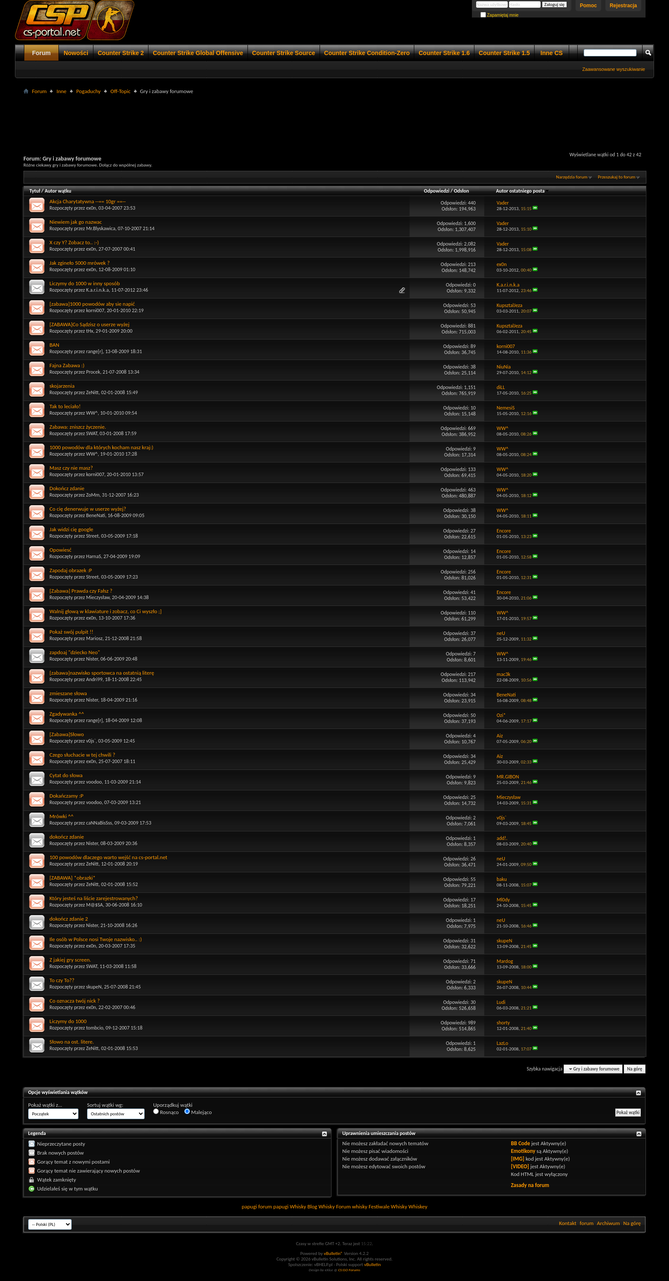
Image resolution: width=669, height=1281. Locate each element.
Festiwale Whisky (388, 1206)
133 (472, 469)
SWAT (91, 433)
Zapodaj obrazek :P (70, 570)
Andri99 (94, 679)
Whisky (298, 1206)
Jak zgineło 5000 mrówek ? (79, 263)
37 (473, 633)
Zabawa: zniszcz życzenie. (77, 427)
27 (473, 531)
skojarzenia (62, 386)
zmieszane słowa (68, 693)
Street (92, 536)
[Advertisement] (334, 116)
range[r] (94, 351)
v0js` (91, 741)
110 (472, 613)
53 (473, 305)
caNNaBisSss (99, 823)
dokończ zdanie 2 (68, 918)
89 (473, 346)
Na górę (635, 1069)
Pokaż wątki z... (45, 1105)
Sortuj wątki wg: (105, 1105)
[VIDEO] (520, 1166)
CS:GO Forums (349, 1269)
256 (472, 572)
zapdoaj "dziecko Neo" (74, 652)
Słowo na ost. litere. (71, 1041)
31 (473, 941)
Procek (93, 372)
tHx (89, 331)
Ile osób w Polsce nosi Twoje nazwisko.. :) (95, 939)
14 (473, 551)
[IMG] (517, 1158)
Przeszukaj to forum (616, 177)
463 (472, 490)
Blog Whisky (320, 1206)
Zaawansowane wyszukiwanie (613, 69)
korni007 (95, 310)
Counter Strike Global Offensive (198, 53)
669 (472, 428)
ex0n (91, 208)
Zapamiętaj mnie (499, 15)
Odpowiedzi (437, 191)
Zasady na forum (530, 1185)
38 (473, 367)
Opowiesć (60, 550)
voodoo (94, 782)
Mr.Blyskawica (101, 228)
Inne (61, 91)
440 (472, 203)
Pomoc (588, 6)
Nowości (76, 53)
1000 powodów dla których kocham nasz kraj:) (101, 447)
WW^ (92, 413)
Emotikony (523, 1151)
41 (473, 592)
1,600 (470, 223)
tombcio (94, 1028)
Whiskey (417, 1206)
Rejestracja (623, 6)
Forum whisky (351, 1206)
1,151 (470, 387)
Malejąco (198, 1111)
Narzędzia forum (572, 177)
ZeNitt (92, 392)
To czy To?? (61, 980)
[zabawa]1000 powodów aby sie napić (92, 304)
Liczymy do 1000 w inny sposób (84, 283)
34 (473, 695)
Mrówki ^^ (61, 816)
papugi (249, 1206)
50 (473, 715)
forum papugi (273, 1206)
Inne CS (552, 53)
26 (473, 859)
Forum (41, 53)
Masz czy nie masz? (71, 468)
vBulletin (372, 1264)
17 (473, 900)
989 (472, 1023)
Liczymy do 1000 (68, 1021)
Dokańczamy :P (66, 796)
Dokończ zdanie (66, 488)
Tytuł (34, 191)
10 (473, 408)
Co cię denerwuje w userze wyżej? (87, 509)
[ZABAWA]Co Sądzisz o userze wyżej (89, 324)
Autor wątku (58, 191)
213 (472, 264)
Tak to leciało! (65, 406)
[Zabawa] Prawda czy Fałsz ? (80, 591)
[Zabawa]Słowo (66, 734)
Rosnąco (166, 1111)
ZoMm (93, 495)
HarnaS (93, 556)
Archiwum (608, 1223)
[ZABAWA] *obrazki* (72, 877)
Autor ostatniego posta (523, 191)
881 (472, 326)
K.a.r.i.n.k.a (97, 290)
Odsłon (461, 191)
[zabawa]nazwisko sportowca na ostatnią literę (101, 673)
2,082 (470, 244)
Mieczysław (98, 597)
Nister (92, 659)
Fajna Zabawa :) (66, 365)
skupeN (94, 987)
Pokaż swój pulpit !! (71, 632)
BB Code (520, 1143)
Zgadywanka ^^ (66, 714)
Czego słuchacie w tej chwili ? (82, 755)
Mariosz (94, 638)
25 (473, 797)
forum (586, 1223)
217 (472, 674)
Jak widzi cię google (71, 529)
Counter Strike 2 (121, 53)
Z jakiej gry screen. (70, 959)
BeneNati (95, 515)
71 (473, 961)
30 (473, 1002)
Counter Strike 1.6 (444, 53)
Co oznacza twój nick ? (74, 1000)
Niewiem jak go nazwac (75, 222)
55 (473, 879)
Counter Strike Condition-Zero (367, 53)
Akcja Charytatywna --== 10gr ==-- (87, 201)
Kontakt (567, 1223)
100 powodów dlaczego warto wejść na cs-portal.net (108, 857)
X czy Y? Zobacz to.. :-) (74, 242)
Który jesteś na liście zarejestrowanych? (93, 898)
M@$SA (94, 905)
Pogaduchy (88, 91)
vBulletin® (333, 1253)
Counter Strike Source (283, 53)
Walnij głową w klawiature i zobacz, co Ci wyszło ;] (105, 611)
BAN (54, 345)
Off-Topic (121, 91)
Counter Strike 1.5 (504, 53)
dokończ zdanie (66, 837)
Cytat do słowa (66, 775)
